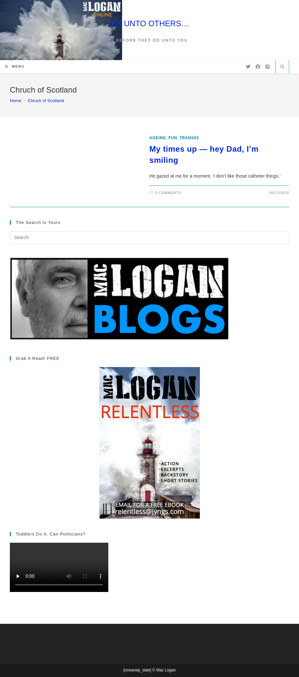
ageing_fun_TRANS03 (174, 138)
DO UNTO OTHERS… (149, 23)
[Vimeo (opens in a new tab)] (267, 66)
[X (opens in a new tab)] (248, 66)
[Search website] (282, 67)
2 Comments (168, 193)
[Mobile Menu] (14, 66)
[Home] (15, 100)
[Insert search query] (149, 237)
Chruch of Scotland (46, 100)
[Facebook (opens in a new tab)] (258, 66)
